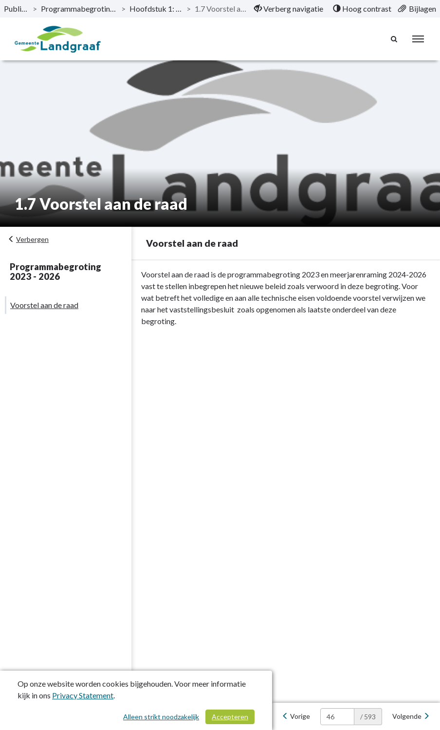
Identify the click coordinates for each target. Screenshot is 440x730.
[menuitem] (288, 8)
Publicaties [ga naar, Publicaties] (16, 8)
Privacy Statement (82, 695)
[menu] (418, 39)
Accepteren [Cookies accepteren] (230, 716)
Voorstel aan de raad (44, 305)
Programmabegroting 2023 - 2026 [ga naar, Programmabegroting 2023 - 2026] (79, 8)
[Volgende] (411, 716)
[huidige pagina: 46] (337, 716)
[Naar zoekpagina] (394, 39)
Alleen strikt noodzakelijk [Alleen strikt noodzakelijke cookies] (161, 716)
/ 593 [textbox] (368, 716)
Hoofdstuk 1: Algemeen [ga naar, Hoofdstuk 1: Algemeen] (155, 8)
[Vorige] (295, 716)
